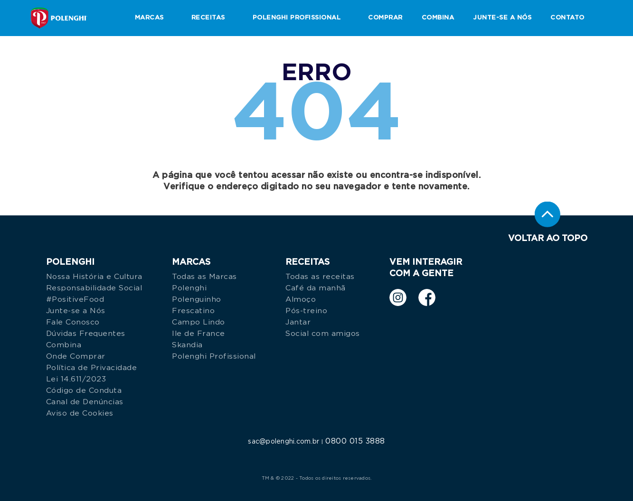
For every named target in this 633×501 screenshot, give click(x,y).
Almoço (300, 299)
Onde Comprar (75, 356)
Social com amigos (322, 333)
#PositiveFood (75, 299)
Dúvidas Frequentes (85, 333)
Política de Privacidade (91, 367)
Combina (64, 345)
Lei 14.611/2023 (76, 379)
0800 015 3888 (355, 441)
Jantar (298, 322)
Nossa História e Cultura (94, 276)
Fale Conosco (73, 322)
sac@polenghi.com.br (283, 441)
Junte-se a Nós (75, 311)
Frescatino (193, 311)
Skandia (187, 345)
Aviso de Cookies (79, 413)
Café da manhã (315, 288)
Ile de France (198, 333)
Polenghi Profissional (214, 356)
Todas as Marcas (204, 276)
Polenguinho (196, 299)
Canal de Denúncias (84, 402)
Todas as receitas (320, 276)
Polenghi (189, 288)
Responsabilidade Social (94, 288)
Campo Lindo (198, 322)
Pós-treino (306, 311)
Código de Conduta (84, 390)
